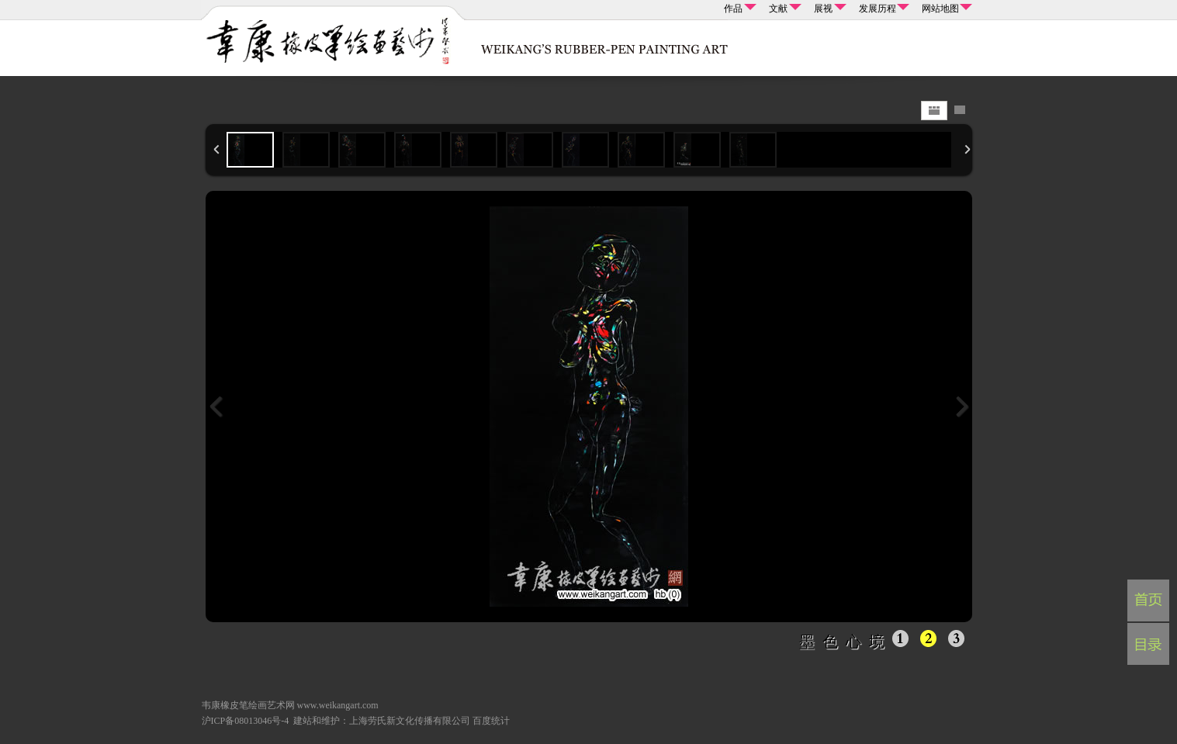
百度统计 (491, 720)
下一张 (961, 406)
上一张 (216, 406)
